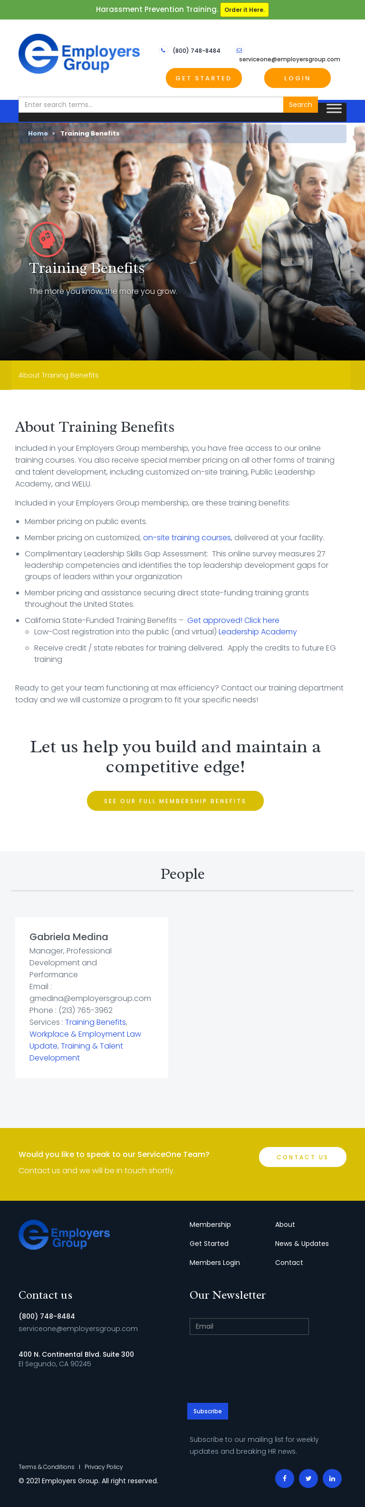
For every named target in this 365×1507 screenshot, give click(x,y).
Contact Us (303, 1157)
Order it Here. (244, 10)
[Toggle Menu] (334, 108)
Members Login (215, 1262)
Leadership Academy (258, 631)
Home (38, 133)
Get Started (203, 78)
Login (297, 78)
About (285, 1224)
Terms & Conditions (47, 1467)
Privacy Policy (104, 1467)
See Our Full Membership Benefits (175, 801)
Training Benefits (95, 1022)
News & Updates (302, 1243)
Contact (289, 1262)
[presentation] (268, 1370)
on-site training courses (187, 537)
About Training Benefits (59, 375)
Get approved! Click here (233, 620)
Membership (210, 1224)
